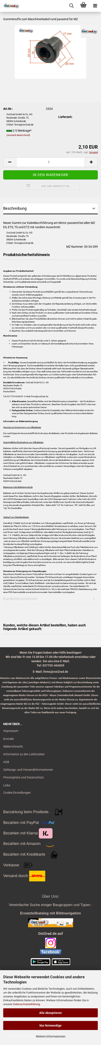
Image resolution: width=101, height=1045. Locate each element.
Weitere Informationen (50, 1036)
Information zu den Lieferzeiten (24, 754)
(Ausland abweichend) (18, 135)
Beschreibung (15, 208)
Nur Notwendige (50, 1025)
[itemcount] (50, 162)
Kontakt (8, 738)
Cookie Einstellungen (17, 792)
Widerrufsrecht (13, 746)
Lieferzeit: (65, 117)
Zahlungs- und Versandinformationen (28, 769)
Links (6, 785)
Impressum (10, 731)
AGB (6, 762)
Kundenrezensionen (20, 598)
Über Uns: (50, 896)
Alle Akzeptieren (50, 1013)
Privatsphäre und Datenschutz (23, 777)
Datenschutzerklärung (26, 1004)
